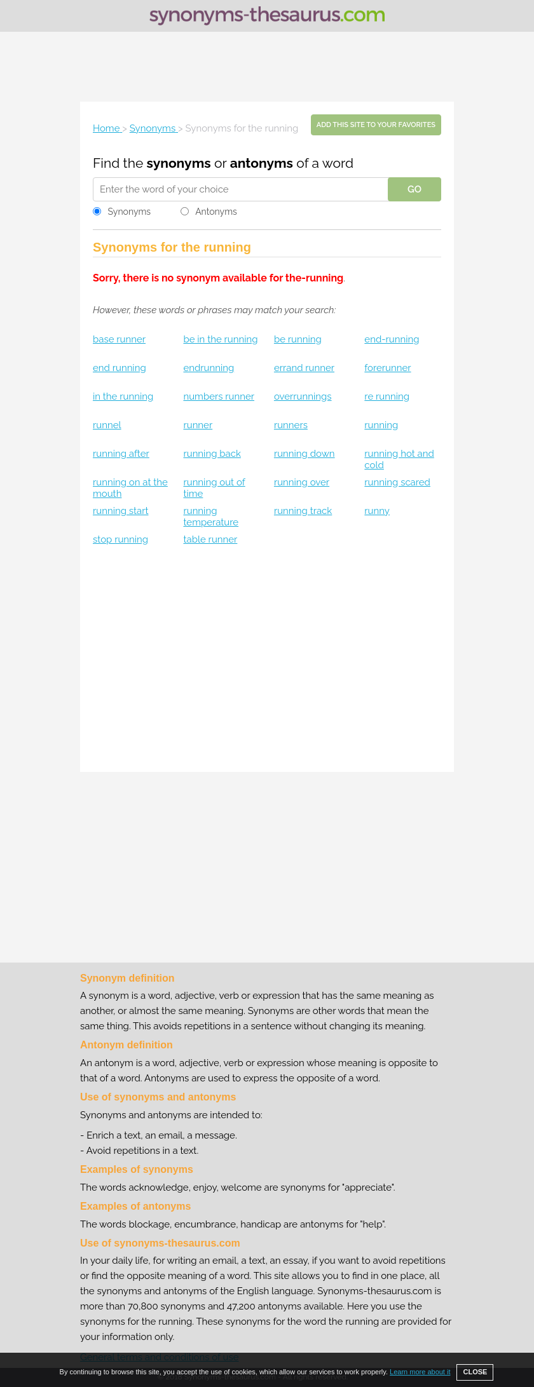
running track (303, 511)
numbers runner (218, 396)
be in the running (220, 339)
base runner (119, 339)
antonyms (261, 163)
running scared (397, 482)
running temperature (210, 516)
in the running (123, 396)
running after (121, 453)
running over (301, 482)
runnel (107, 425)
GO (414, 189)
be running (298, 339)
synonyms (179, 163)
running (381, 425)
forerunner (387, 368)
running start (121, 511)
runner (197, 425)
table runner (210, 539)
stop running (120, 539)
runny (377, 511)
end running (119, 368)
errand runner (304, 368)
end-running (391, 339)
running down (304, 453)
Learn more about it (420, 1372)
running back (211, 453)
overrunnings (303, 396)
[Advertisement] (267, 66)
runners (291, 425)
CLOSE (475, 1372)
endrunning (208, 368)
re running (386, 396)
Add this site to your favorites (376, 125)
